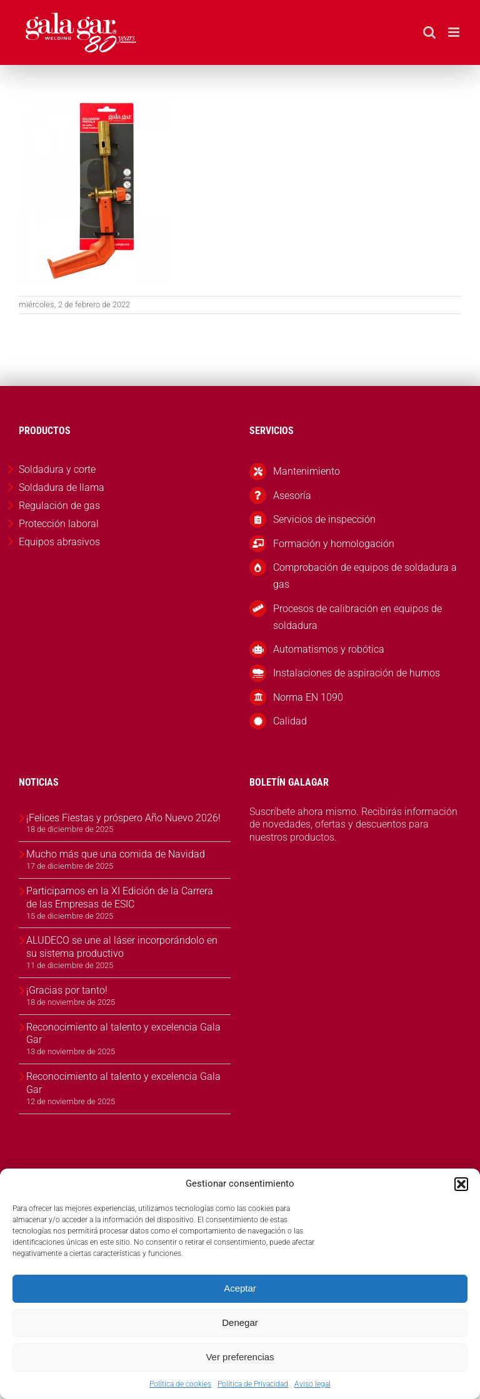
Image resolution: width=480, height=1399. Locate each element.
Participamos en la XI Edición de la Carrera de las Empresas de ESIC (119, 897)
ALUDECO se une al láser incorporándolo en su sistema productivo (122, 946)
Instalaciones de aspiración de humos (356, 673)
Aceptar (240, 1288)
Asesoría (292, 496)
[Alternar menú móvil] (454, 32)
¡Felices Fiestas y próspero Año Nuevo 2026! (123, 818)
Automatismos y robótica (328, 649)
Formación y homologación (333, 544)
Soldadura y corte (57, 469)
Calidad (290, 721)
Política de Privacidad (253, 1384)
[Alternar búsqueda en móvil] (429, 32)
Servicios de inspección (324, 519)
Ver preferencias (240, 1357)
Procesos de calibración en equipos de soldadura (357, 617)
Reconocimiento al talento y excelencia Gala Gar (123, 1033)
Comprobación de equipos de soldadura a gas (365, 575)
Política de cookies (180, 1384)
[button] (461, 1184)
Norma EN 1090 (308, 697)
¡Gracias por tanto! (67, 990)
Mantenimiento (306, 471)
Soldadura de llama (61, 487)
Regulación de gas (59, 506)
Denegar (240, 1322)
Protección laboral (59, 524)
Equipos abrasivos (59, 542)
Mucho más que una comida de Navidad (115, 854)
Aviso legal (312, 1384)
